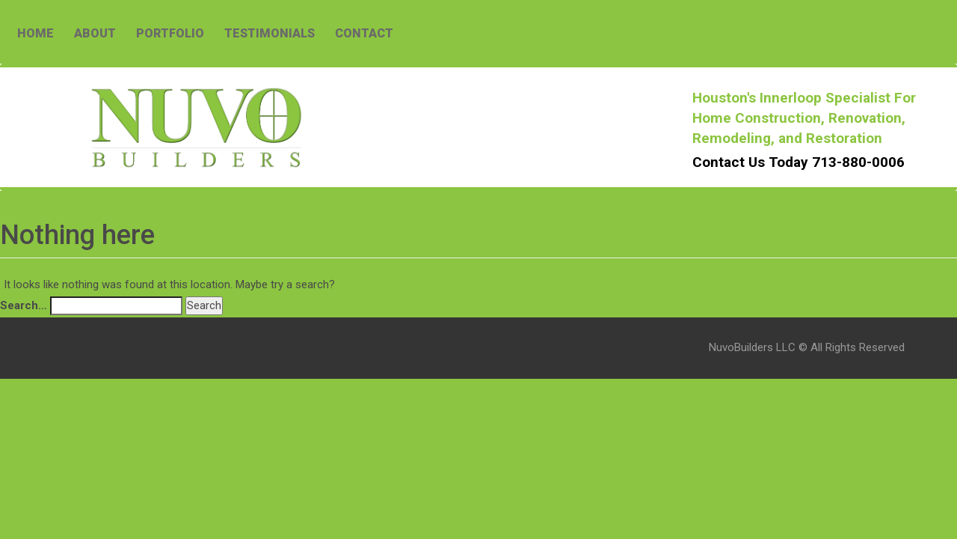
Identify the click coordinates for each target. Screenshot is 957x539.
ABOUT (95, 33)
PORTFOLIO (170, 33)
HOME (35, 33)
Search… (23, 305)
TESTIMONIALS (269, 33)
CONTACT (364, 33)
